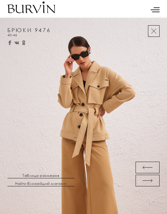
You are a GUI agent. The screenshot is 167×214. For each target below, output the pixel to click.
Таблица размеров (41, 175)
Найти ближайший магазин (41, 183)
